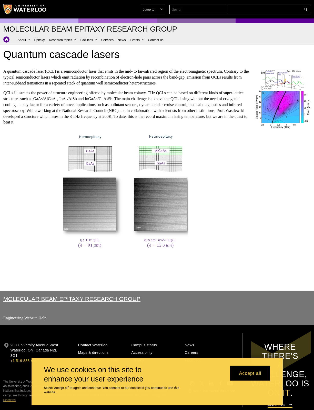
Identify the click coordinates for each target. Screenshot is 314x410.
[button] (269, 9)
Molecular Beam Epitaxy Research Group (72, 298)
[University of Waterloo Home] (25, 9)
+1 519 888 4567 (25, 361)
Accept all (250, 373)
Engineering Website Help (24, 318)
